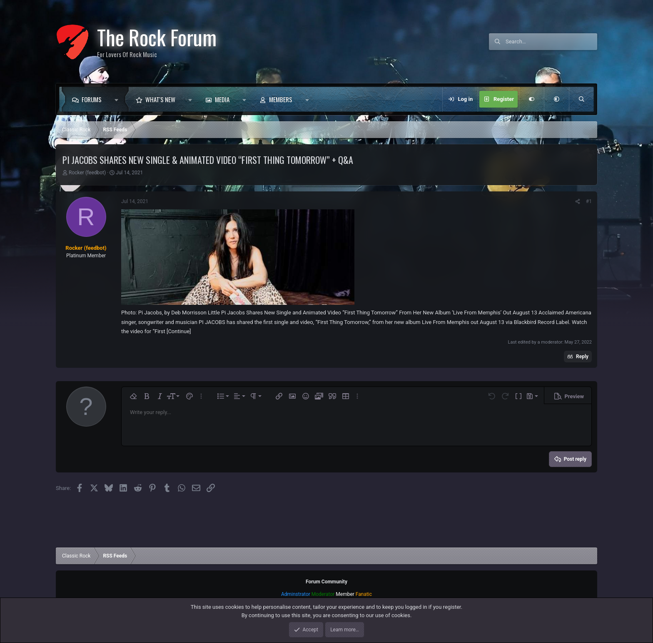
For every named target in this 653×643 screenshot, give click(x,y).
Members (280, 99)
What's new (160, 99)
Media (222, 99)
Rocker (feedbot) (87, 173)
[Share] (577, 201)
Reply (582, 356)
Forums (92, 99)
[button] (118, 99)
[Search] (551, 41)
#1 (589, 201)
